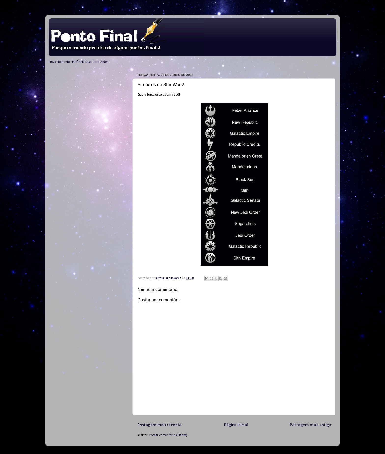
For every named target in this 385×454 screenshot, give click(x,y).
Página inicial (236, 425)
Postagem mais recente (159, 425)
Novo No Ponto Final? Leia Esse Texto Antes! (79, 62)
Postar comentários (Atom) (168, 435)
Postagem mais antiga (310, 425)
